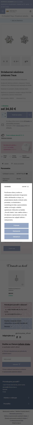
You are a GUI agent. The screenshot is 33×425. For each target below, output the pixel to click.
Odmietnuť (16, 237)
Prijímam (16, 225)
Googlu (13, 207)
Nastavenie (16, 231)
